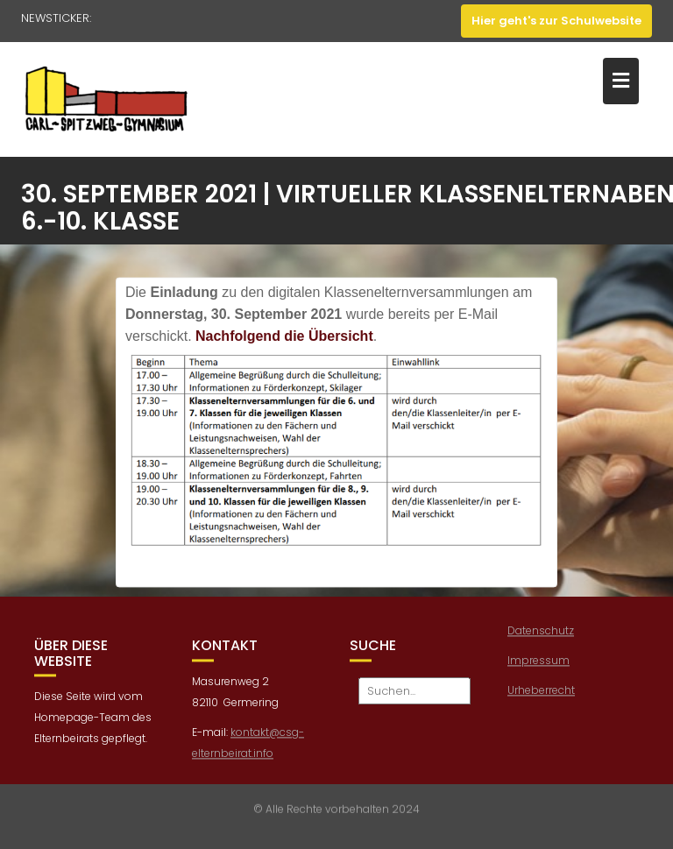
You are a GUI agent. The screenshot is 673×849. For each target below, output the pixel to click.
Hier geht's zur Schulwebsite (556, 20)
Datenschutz (540, 633)
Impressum (538, 663)
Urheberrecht (541, 693)
